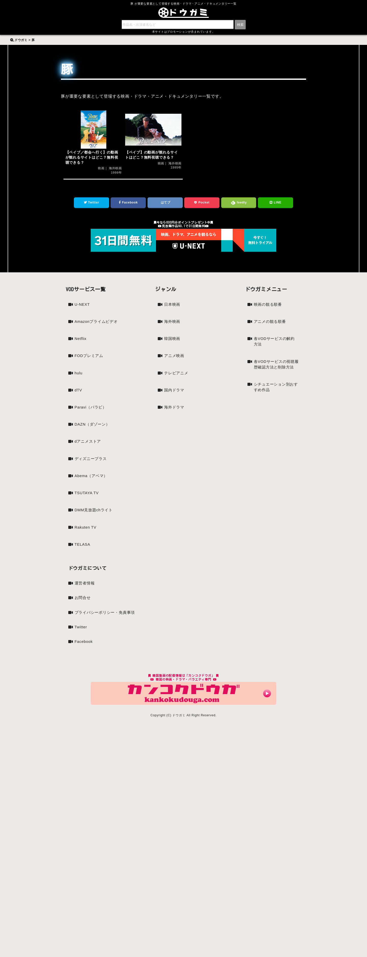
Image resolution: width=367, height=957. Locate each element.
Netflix (81, 347)
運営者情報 (85, 597)
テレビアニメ (177, 376)
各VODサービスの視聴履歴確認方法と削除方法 (275, 370)
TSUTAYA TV (88, 505)
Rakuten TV (86, 540)
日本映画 (172, 305)
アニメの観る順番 (271, 323)
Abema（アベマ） (92, 488)
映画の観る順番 (269, 305)
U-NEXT (83, 305)
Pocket (202, 203)
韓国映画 (172, 341)
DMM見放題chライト (95, 523)
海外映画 (172, 323)
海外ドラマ (175, 411)
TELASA (83, 558)
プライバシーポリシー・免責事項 (107, 627)
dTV (79, 400)
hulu (79, 382)
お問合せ (83, 612)
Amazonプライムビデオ (95, 326)
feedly (238, 203)
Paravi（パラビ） (92, 417)
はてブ (165, 203)
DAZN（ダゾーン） (93, 435)
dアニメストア (89, 452)
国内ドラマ (175, 393)
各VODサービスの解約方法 (275, 344)
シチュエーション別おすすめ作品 (275, 397)
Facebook (128, 203)
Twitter (91, 203)
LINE (275, 203)
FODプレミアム (90, 364)
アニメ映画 (175, 358)
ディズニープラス (92, 470)
